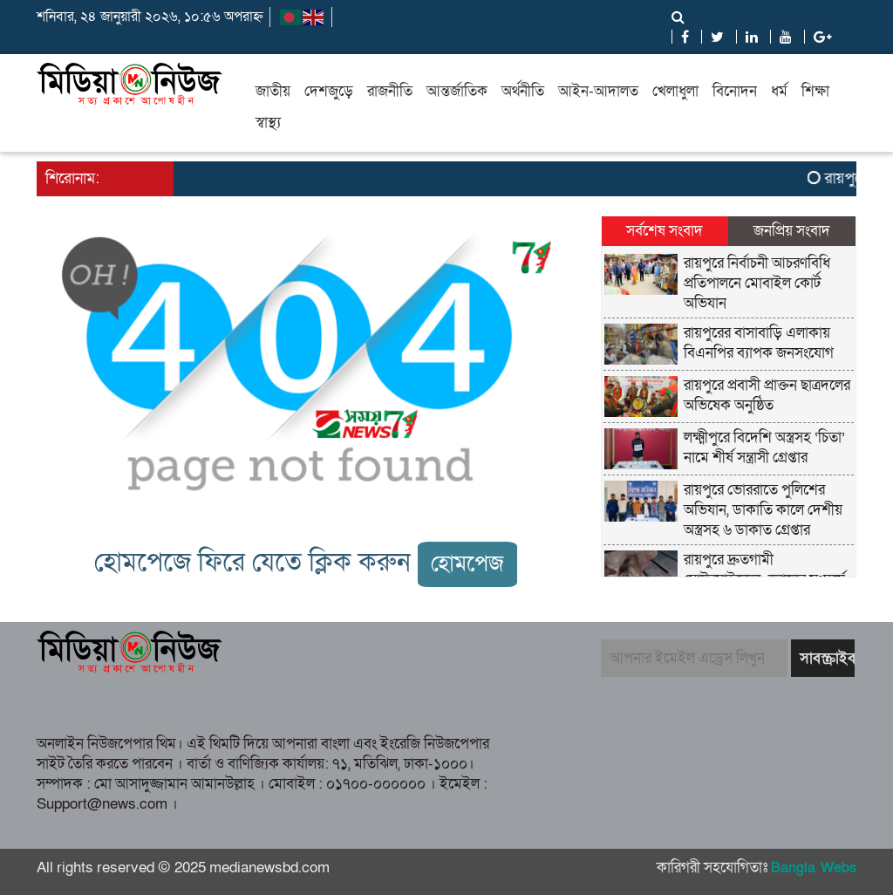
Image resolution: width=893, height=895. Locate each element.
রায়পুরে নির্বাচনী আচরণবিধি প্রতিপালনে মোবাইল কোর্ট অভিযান (757, 283)
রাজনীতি (389, 91)
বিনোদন (734, 91)
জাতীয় (273, 91)
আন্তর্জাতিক (456, 91)
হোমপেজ (467, 564)
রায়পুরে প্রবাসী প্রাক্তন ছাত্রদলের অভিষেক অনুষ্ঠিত (767, 395)
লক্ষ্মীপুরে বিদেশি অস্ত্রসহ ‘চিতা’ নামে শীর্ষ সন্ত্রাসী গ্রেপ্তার (764, 447)
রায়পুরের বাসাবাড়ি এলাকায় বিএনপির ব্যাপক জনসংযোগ (759, 343)
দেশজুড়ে (328, 91)
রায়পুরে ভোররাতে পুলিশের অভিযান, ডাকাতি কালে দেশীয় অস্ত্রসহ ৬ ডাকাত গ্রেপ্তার (763, 510)
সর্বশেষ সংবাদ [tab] (664, 231)
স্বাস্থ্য (268, 123)
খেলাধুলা (675, 91)
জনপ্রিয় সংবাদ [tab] (791, 231)
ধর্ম (779, 91)
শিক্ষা (815, 91)
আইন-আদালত (598, 91)
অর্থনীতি (522, 91)
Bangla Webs (813, 868)
